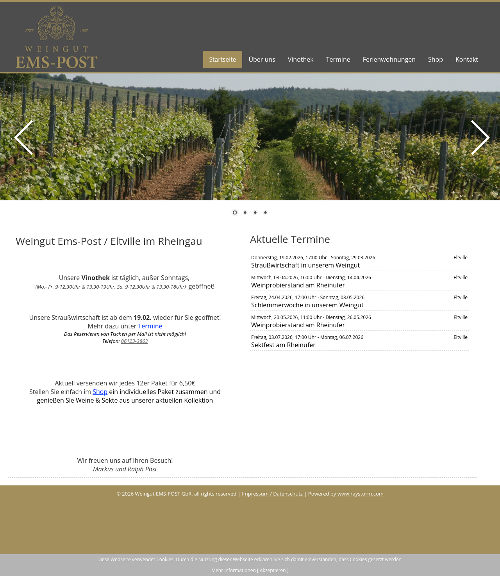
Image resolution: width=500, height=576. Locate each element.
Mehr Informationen (233, 570)
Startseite (222, 59)
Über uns (261, 59)
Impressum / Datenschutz (272, 493)
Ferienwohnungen (389, 59)
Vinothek (301, 59)
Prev (21, 157)
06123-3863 (134, 340)
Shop (435, 59)
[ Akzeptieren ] (273, 570)
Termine (338, 59)
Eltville (461, 257)
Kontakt (466, 59)
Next (478, 157)
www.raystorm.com (361, 493)
